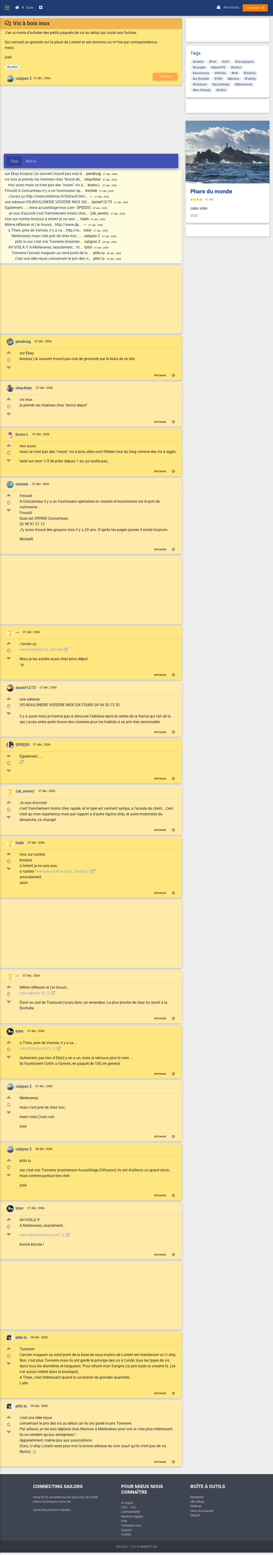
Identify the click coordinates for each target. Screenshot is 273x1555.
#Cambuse (200, 84)
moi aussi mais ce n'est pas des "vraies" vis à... (47, 185)
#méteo (221, 90)
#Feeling (250, 78)
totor (20, 1031)
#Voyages (199, 67)
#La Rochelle (201, 78)
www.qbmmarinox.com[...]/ (45, 1235)
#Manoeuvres (243, 84)
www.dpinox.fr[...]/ (37, 993)
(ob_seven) (25, 791)
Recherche (197, 1497)
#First (212, 61)
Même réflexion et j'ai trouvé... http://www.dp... (44, 224)
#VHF (225, 61)
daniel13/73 (26, 687)
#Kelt (234, 73)
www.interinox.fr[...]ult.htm (44, 649)
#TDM (218, 78)
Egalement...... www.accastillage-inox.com (40, 207)
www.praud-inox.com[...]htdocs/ (65, 871)
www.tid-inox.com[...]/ (40, 1048)
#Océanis (250, 73)
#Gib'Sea (220, 73)
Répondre (165, 76)
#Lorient (12, 67)
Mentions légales (132, 1516)
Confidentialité (130, 1512)
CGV (133, 1507)
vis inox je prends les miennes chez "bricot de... (44, 179)
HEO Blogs (197, 1502)
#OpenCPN (218, 67)
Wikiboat (195, 1506)
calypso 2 (24, 78)
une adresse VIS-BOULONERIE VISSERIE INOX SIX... (48, 202)
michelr (22, 484)
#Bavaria (233, 78)
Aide (124, 1521)
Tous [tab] (14, 161)
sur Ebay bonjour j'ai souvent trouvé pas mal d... (45, 173)
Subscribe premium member (51, 1510)
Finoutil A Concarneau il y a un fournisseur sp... (44, 190)
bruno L (22, 434)
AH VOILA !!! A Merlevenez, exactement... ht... (45, 247)
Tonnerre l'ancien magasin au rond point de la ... (52, 253)
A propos (127, 1503)
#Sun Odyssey (202, 90)
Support (126, 1530)
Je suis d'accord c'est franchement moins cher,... (49, 213)
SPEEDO (23, 744)
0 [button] (8, 360)
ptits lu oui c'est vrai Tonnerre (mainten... (49, 241)
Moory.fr (195, 1515)
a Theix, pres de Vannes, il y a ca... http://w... (45, 230)
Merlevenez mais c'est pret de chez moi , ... (47, 236)
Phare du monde (211, 191)
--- (17, 632)
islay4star (24, 388)
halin (20, 843)
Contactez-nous (131, 1525)
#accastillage (220, 84)
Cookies (126, 1534)
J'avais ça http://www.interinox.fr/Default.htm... (48, 196)
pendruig (23, 341)
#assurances (201, 73)
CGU (124, 1507)
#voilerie (198, 61)
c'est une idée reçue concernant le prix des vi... (53, 258)
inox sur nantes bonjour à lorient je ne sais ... (42, 219)
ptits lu (21, 1337)
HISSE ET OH (148, 1547)
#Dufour (236, 67)
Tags (195, 53)
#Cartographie (244, 61)
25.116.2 (122, 1547)
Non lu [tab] (31, 161)
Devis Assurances (202, 1511)
